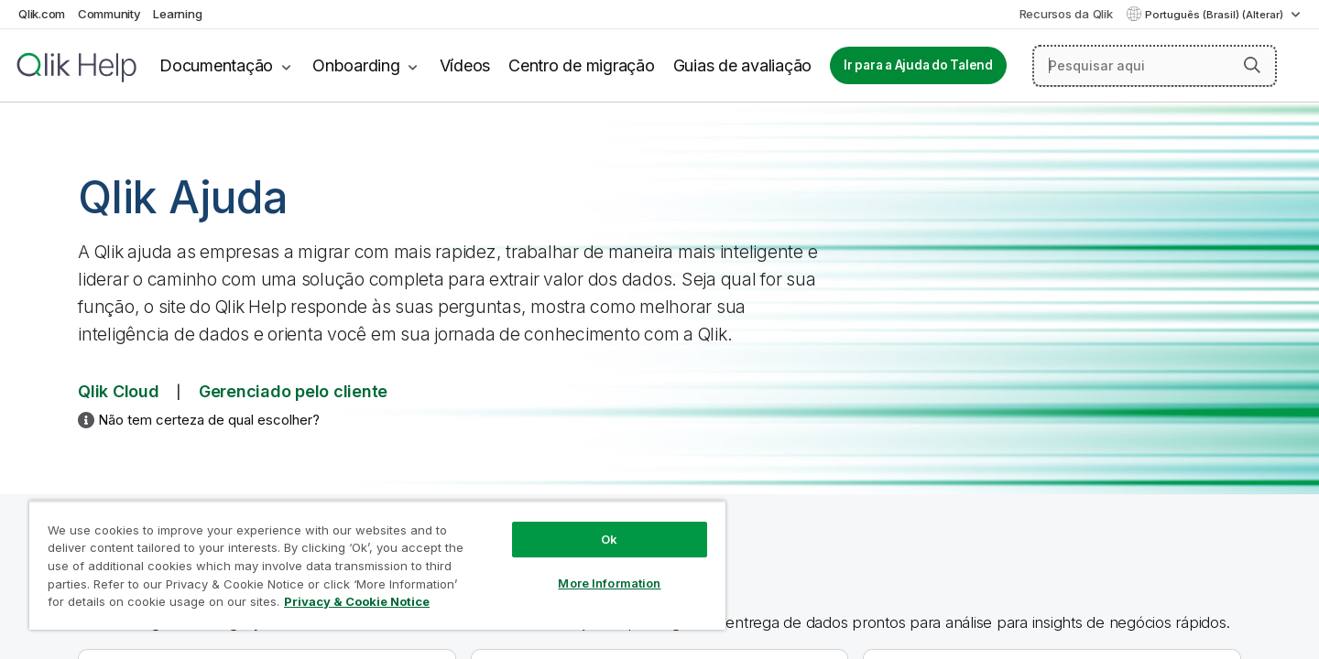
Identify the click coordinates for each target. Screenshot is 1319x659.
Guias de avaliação (742, 65)
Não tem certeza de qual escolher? (209, 419)
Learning (177, 13)
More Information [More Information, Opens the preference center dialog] (609, 583)
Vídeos (465, 65)
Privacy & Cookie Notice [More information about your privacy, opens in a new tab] (357, 601)
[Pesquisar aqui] (1154, 66)
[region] (377, 565)
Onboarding (356, 65)
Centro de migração (581, 65)
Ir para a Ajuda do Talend (918, 65)
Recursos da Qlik (1066, 13)
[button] (1252, 65)
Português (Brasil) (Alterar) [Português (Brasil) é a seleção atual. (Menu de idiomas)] (1215, 14)
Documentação (216, 65)
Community (109, 13)
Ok (609, 539)
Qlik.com (41, 13)
